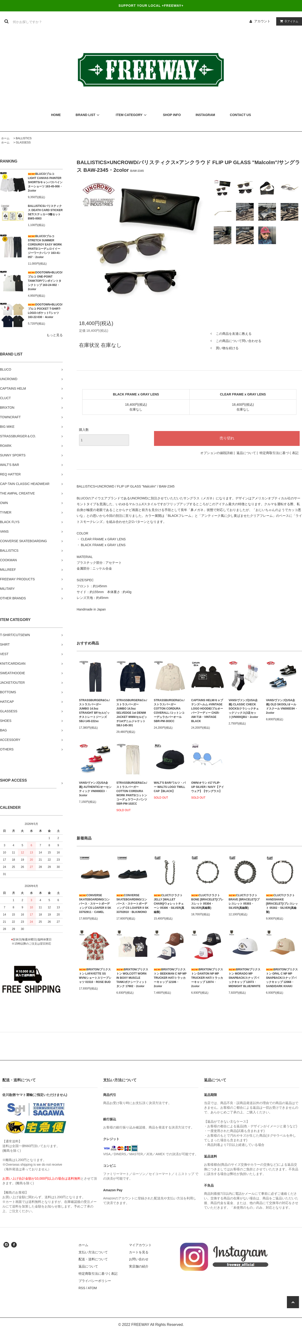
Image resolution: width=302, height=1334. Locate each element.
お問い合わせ (138, 1259)
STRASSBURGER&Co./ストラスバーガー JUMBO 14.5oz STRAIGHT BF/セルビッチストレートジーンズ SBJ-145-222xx (94, 711)
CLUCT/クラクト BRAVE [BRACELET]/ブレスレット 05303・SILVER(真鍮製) (244, 901)
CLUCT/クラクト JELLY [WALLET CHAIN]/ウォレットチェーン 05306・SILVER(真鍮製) (169, 904)
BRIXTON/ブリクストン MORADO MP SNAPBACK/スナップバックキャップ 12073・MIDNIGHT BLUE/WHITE (244, 978)
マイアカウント (140, 1245)
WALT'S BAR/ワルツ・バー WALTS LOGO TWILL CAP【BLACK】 (170, 787)
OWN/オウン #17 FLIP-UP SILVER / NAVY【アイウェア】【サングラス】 (207, 787)
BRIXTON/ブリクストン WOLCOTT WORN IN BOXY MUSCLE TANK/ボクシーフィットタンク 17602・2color (132, 978)
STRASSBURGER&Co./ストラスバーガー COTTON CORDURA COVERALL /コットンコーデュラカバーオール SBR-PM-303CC (169, 711)
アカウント (262, 21)
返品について (246, 453)
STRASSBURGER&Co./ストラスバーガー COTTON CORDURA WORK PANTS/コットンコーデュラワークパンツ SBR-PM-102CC (131, 793)
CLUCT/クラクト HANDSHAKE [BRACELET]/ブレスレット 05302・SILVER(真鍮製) (282, 904)
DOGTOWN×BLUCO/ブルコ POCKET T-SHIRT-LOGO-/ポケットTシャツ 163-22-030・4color (45, 311)
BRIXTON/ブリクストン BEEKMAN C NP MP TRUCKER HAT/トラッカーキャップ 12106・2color (170, 978)
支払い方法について (93, 1252)
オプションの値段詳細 (216, 453)
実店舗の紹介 (138, 1266)
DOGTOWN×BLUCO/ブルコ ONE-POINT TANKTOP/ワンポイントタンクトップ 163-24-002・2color (45, 281)
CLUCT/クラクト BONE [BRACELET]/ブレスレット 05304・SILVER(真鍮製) (207, 901)
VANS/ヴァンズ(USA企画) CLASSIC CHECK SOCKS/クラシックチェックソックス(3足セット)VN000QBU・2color (244, 709)
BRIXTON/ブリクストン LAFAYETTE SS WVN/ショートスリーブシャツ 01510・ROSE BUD (95, 976)
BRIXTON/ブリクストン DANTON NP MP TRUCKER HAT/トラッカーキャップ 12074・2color (207, 978)
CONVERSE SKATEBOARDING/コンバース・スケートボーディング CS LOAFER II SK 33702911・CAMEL (95, 904)
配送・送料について (93, 1259)
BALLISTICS (24, 138)
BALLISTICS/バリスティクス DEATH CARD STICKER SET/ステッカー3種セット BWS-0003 (45, 212)
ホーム (5, 138)
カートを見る (138, 1252)
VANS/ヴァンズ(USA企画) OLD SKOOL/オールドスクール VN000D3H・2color (282, 706)
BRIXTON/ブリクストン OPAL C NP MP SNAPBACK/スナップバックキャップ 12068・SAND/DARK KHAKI (282, 978)
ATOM (92, 1288)
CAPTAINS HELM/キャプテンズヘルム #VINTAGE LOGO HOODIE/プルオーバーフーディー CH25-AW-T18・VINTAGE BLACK (207, 711)
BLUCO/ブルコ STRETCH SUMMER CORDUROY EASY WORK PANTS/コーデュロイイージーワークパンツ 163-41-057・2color (45, 247)
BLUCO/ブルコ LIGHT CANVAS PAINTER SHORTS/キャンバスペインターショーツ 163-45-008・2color (45, 182)
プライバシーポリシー (95, 1281)
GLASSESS (23, 142)
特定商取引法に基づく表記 (279, 453)
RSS (82, 1288)
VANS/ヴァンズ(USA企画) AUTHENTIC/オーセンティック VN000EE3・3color (95, 789)
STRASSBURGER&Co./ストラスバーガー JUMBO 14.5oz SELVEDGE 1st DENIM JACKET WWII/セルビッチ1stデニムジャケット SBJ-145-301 (131, 713)
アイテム (288, 21)
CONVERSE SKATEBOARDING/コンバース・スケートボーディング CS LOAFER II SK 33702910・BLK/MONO (132, 904)
